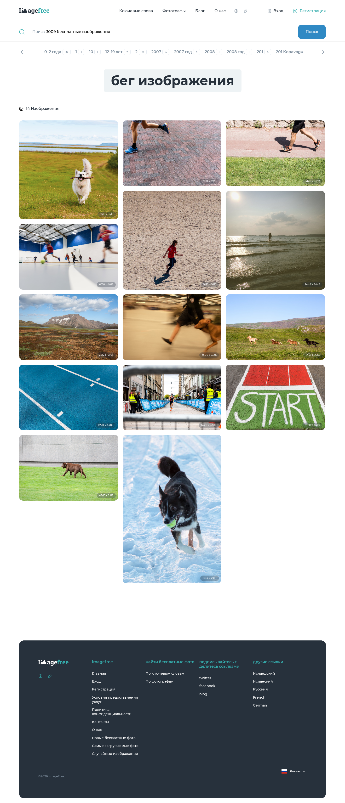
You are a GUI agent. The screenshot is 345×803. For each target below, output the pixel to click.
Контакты (100, 722)
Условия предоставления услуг (115, 699)
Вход (96, 681)
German (260, 705)
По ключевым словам (165, 673)
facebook (207, 686)
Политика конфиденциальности (112, 711)
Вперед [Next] (323, 52)
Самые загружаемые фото (115, 746)
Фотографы (174, 11)
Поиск (312, 31)
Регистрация (103, 689)
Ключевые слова (136, 11)
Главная (99, 673)
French (259, 697)
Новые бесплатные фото (114, 738)
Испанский (263, 681)
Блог (200, 11)
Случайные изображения (115, 754)
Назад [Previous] (22, 52)
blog (203, 694)
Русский (260, 689)
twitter (205, 678)
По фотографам (159, 681)
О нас (220, 11)
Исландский (264, 673)
